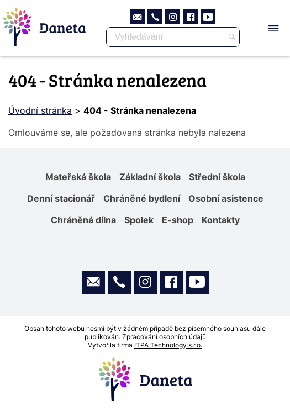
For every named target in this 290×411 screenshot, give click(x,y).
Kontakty (221, 219)
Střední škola (217, 176)
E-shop (177, 219)
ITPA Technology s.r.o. (168, 345)
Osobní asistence (225, 198)
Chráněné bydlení (141, 198)
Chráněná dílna (83, 219)
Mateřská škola (78, 176)
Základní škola (150, 176)
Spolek (139, 219)
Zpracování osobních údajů (164, 337)
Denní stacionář (61, 198)
